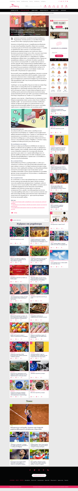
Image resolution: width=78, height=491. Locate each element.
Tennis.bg (31, 1)
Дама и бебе (35, 10)
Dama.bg (18, 1)
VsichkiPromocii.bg (24, 1)
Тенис (29, 404)
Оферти (66, 6)
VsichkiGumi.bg (36, 1)
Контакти (22, 483)
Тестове (53, 6)
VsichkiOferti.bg (12, 1)
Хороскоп (63, 10)
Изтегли (59, 28)
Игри (62, 6)
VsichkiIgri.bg (43, 1)
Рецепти (45, 6)
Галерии (49, 6)
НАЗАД (14, 214)
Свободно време (25, 10)
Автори (17, 483)
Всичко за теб (14, 10)
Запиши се (59, 57)
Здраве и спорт (54, 10)
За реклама (12, 483)
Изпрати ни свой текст (39, 478)
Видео (58, 6)
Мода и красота (44, 10)
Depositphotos (27, 483)
